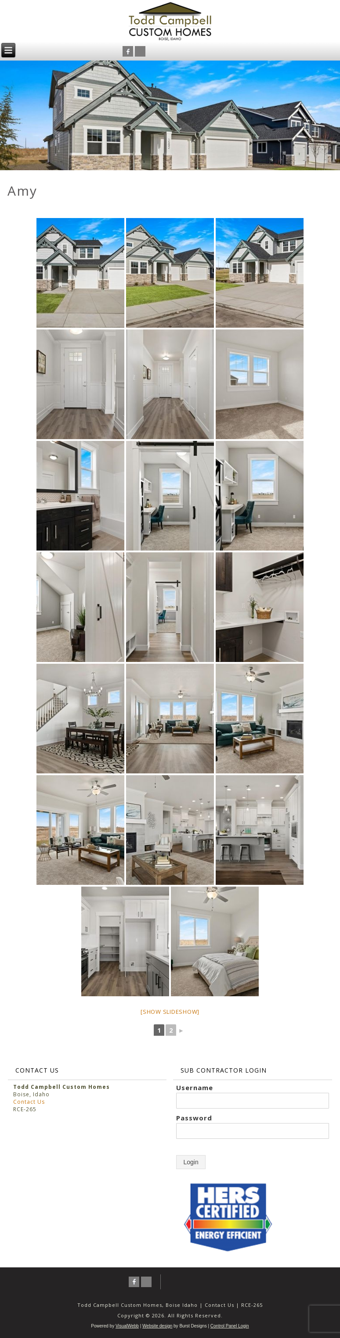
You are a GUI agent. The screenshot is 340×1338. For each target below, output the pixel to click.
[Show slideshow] (170, 1012)
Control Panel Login (229, 1326)
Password (194, 1117)
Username (194, 1087)
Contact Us (29, 1101)
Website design (157, 1326)
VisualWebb (127, 1326)
